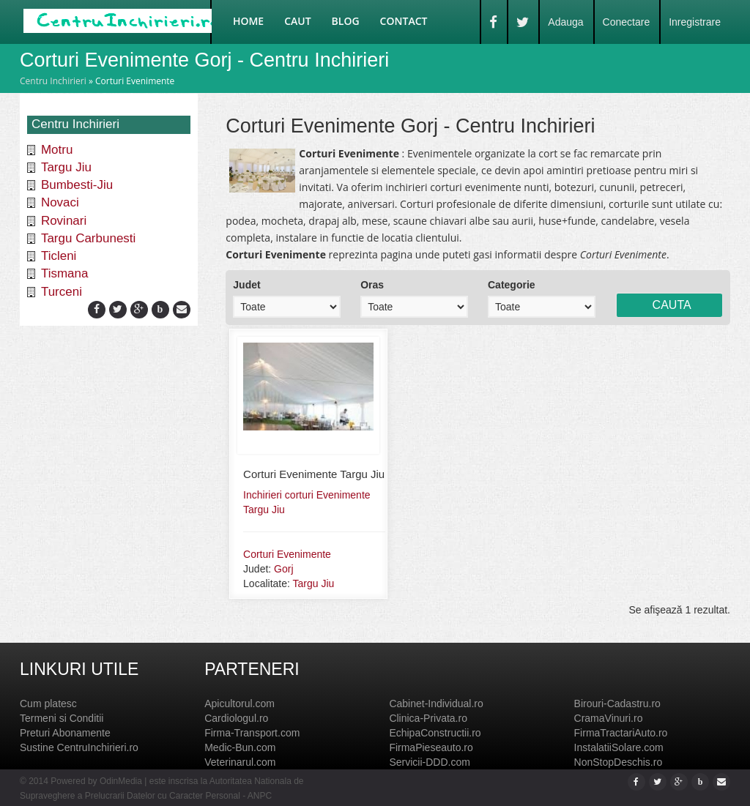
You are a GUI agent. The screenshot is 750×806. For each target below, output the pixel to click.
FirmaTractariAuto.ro (621, 733)
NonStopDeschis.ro (618, 762)
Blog (346, 21)
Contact (404, 21)
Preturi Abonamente (65, 733)
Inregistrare (695, 22)
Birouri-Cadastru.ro (617, 703)
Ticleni (59, 256)
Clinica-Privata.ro (428, 718)
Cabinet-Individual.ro (436, 703)
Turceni (61, 292)
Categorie (511, 285)
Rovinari (63, 221)
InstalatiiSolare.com (619, 747)
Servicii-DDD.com (429, 762)
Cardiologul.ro (236, 718)
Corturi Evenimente (287, 554)
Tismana (65, 273)
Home (248, 21)
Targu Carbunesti (88, 238)
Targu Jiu (66, 167)
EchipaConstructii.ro (434, 733)
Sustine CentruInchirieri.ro (79, 747)
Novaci (60, 202)
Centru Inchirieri (53, 81)
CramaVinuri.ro (608, 718)
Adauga (565, 22)
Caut (297, 21)
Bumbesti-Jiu (77, 185)
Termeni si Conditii (61, 718)
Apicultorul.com (239, 703)
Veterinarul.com (239, 762)
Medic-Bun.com (239, 747)
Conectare (626, 22)
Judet (246, 285)
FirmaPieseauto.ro (430, 747)
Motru (57, 150)
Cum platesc (48, 703)
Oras (372, 285)
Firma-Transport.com (252, 733)
